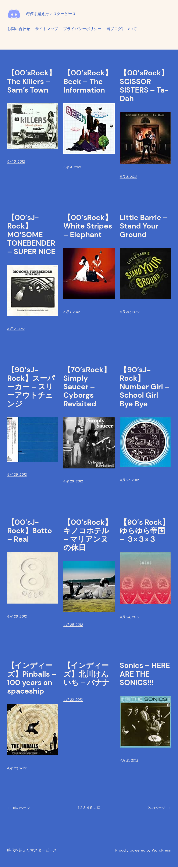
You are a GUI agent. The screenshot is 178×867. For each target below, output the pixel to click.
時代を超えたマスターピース (50, 13)
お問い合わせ (18, 28)
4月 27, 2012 (129, 480)
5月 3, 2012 (128, 177)
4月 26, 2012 (17, 616)
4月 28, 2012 (73, 481)
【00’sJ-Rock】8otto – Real (29, 531)
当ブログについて (121, 28)
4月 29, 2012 (17, 474)
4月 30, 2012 (129, 312)
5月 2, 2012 (16, 329)
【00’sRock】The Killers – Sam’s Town (31, 81)
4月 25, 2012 (73, 624)
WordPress (161, 850)
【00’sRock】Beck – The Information (87, 81)
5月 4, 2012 (72, 167)
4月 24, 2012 (129, 617)
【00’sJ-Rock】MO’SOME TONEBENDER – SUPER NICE (31, 234)
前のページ (18, 808)
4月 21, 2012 (129, 760)
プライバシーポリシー (82, 28)
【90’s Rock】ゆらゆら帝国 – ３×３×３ (145, 531)
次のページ (159, 808)
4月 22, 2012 (73, 699)
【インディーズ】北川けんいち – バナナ (86, 674)
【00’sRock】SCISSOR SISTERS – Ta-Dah (144, 86)
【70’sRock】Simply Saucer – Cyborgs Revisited (87, 387)
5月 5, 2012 (16, 161)
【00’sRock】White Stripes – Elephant (87, 226)
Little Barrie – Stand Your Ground (144, 226)
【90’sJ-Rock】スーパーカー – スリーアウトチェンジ (31, 387)
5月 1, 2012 (71, 312)
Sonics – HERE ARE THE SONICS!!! (145, 674)
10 (98, 807)
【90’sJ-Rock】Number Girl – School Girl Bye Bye (145, 387)
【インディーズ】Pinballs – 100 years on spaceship (31, 678)
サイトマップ (46, 28)
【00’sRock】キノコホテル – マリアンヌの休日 (87, 535)
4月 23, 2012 (16, 768)
